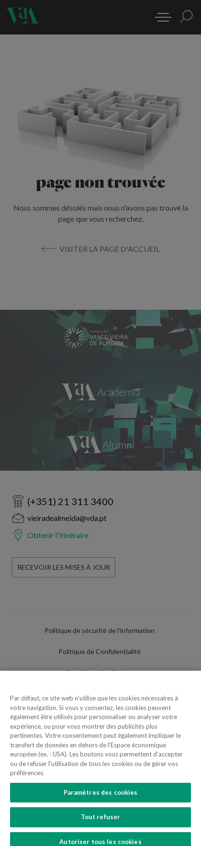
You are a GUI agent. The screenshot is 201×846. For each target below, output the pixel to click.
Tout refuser (101, 823)
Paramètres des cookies (101, 799)
